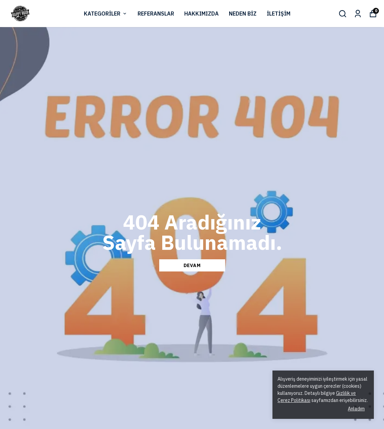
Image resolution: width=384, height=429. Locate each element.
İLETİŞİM (278, 13)
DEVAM (192, 265)
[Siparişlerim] (358, 13)
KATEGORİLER (105, 13)
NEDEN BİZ (243, 13)
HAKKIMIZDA (201, 13)
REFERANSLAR (156, 13)
